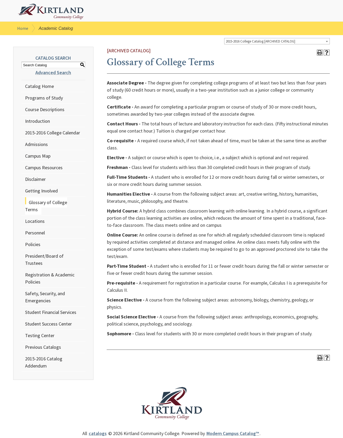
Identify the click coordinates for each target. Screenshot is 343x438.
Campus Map (37, 157)
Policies (32, 245)
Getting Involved (41, 192)
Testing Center (39, 336)
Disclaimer (35, 180)
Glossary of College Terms (46, 207)
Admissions (36, 145)
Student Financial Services (50, 313)
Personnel (35, 234)
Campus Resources (44, 169)
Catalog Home (39, 87)
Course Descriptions (44, 110)
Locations (35, 222)
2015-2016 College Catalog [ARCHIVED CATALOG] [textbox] (260, 42)
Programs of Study (44, 99)
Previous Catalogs (43, 348)
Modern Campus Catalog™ (232, 434)
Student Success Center (48, 325)
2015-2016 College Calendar (52, 134)
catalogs (98, 434)
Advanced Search (53, 73)
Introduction (37, 122)
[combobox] (277, 42)
